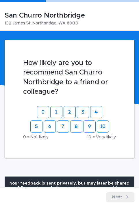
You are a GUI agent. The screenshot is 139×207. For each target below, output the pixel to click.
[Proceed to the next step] (120, 197)
